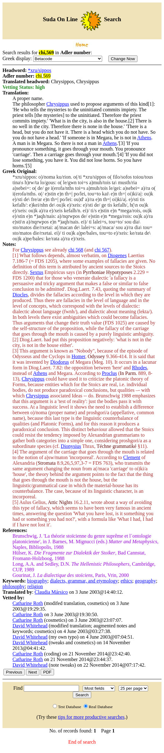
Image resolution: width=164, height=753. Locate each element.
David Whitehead (29, 625)
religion (35, 586)
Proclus (109, 373)
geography (145, 580)
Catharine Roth (27, 603)
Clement (131, 457)
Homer (78, 356)
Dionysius (71, 446)
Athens (144, 137)
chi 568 (75, 249)
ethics (126, 580)
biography (37, 580)
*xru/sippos (39, 70)
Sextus (36, 272)
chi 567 (102, 249)
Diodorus (59, 362)
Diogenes (117, 255)
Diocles (20, 294)
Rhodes (139, 367)
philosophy (13, 586)
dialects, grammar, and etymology (84, 580)
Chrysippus (57, 104)
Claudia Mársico (51, 592)
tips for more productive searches (91, 717)
